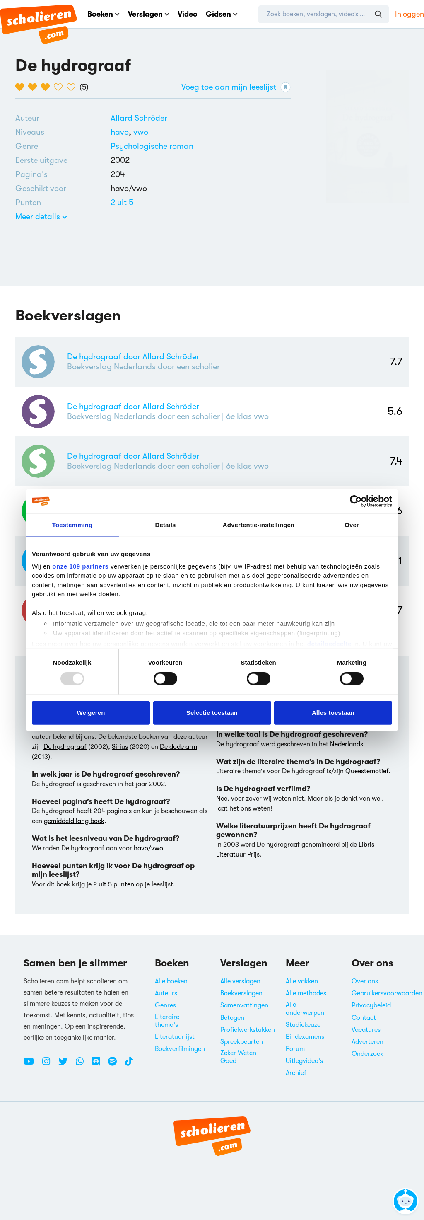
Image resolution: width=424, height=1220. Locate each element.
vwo (140, 132)
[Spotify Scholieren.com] (115, 1064)
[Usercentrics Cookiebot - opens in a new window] (356, 501)
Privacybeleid (371, 1005)
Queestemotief (366, 771)
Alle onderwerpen (305, 1008)
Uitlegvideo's (304, 1061)
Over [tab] (351, 524)
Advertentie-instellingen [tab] (258, 524)
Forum (295, 1049)
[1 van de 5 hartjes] (21, 87)
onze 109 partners (80, 565)
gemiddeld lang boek (74, 821)
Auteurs (166, 993)
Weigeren (91, 712)
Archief (296, 1073)
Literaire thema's (167, 1021)
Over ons (365, 981)
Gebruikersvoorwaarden (387, 993)
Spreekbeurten (241, 1042)
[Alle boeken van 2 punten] (122, 202)
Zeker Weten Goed (238, 1057)
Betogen (232, 1018)
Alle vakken (302, 981)
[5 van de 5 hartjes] (73, 87)
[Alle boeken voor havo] (122, 132)
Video (188, 14)
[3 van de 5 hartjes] (47, 87)
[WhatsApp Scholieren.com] (83, 1064)
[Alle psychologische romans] (152, 146)
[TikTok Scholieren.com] (129, 1064)
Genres (165, 1005)
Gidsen (222, 14)
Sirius (120, 746)
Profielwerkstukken (247, 1030)
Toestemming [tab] (72, 524)
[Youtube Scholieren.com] (32, 1064)
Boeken (103, 14)
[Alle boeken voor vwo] (140, 132)
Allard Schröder (139, 118)
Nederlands (346, 744)
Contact (364, 1018)
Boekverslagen (241, 993)
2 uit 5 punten (113, 884)
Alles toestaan (333, 712)
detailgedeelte (329, 643)
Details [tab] (165, 524)
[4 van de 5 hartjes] (60, 87)
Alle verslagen (240, 981)
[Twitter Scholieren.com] (66, 1064)
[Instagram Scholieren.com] (49, 1064)
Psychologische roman (152, 146)
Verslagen (148, 14)
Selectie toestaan (212, 712)
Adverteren (367, 1042)
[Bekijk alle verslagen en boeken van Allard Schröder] (139, 118)
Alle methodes (306, 993)
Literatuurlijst (175, 1037)
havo (122, 132)
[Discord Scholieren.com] (99, 1064)
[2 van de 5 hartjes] (34, 87)
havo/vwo (148, 848)
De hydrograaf (65, 746)
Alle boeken (171, 981)
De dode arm (178, 746)
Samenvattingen (244, 1005)
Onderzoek (367, 1054)
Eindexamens (305, 1037)
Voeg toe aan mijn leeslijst (236, 87)
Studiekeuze (303, 1025)
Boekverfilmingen (180, 1049)
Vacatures (366, 1030)
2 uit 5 (122, 202)
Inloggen (409, 14)
